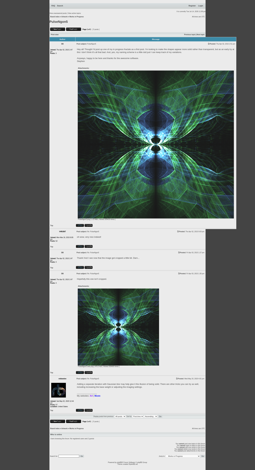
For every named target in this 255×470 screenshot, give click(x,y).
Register (192, 6)
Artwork (64, 17)
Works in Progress (76, 17)
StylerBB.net (133, 464)
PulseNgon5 (58, 21)
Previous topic (189, 35)
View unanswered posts (58, 13)
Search (60, 6)
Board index (55, 17)
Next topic (201, 35)
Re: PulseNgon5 (93, 231)
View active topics (74, 13)
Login (200, 6)
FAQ (53, 6)
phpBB (119, 462)
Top (51, 225)
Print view (55, 35)
